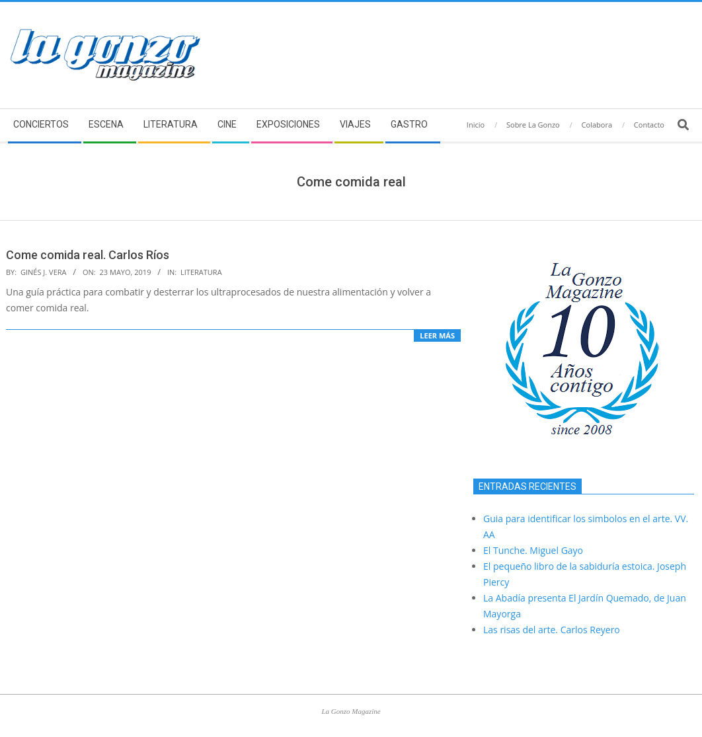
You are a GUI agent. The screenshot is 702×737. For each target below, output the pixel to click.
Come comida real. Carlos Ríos (87, 255)
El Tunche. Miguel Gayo (533, 550)
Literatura (201, 272)
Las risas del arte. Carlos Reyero (551, 629)
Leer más (437, 335)
